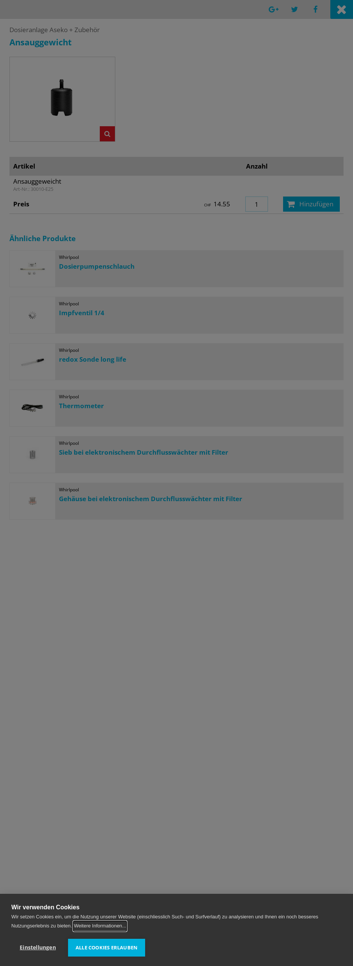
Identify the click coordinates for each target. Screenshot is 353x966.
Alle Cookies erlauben (107, 947)
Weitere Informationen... (100, 926)
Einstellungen (38, 947)
